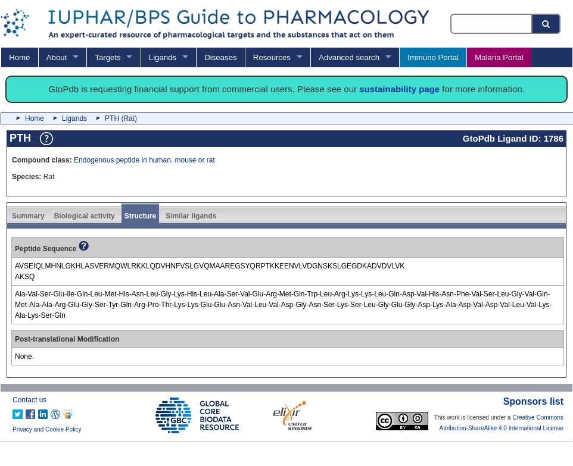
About (56, 57)
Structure (140, 216)
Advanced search (349, 57)
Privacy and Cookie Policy (47, 429)
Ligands (162, 57)
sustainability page (399, 89)
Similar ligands (191, 216)
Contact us (29, 400)
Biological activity (84, 216)
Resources (272, 57)
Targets (107, 57)
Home (19, 57)
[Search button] (546, 24)
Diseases (220, 57)
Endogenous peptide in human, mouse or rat (144, 160)
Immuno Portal (433, 57)
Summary (28, 216)
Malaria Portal (499, 57)
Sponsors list (533, 401)
